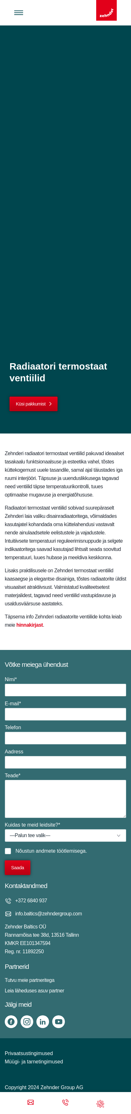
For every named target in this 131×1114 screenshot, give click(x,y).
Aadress (65, 759)
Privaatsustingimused (29, 1053)
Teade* (65, 795)
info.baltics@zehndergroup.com (48, 913)
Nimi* (65, 686)
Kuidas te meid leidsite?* (65, 832)
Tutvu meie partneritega (29, 980)
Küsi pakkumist (31, 403)
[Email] (30, 1103)
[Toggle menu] (18, 12)
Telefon (65, 734)
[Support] (100, 1103)
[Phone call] (65, 1103)
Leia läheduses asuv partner (34, 990)
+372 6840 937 (31, 900)
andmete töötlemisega (60, 851)
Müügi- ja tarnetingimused (34, 1061)
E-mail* (65, 711)
